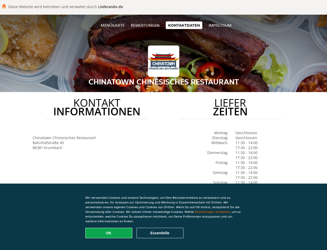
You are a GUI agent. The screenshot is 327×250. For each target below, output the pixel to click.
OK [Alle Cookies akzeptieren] (108, 233)
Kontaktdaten (184, 25)
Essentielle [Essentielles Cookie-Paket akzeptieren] (159, 233)
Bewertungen (145, 25)
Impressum (220, 25)
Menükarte (112, 25)
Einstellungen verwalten (212, 212)
